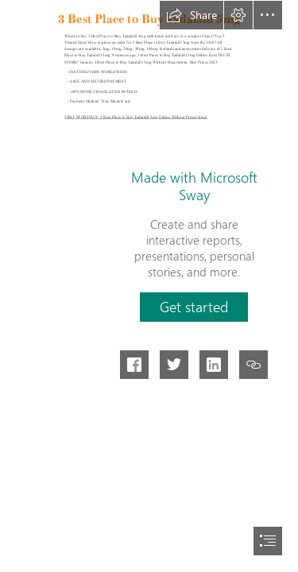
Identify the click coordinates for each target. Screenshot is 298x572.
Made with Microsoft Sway (194, 186)
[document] (149, 286)
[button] (191, 15)
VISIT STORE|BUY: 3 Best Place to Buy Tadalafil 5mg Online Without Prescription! (135, 116)
